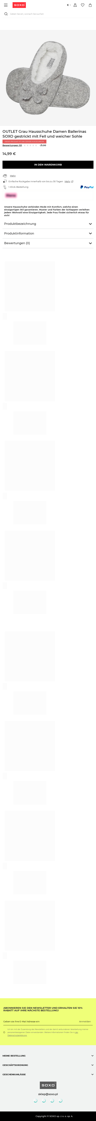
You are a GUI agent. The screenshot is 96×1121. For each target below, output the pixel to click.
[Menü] (6, 5)
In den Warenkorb (48, 164)
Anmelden (85, 1021)
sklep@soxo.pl (48, 1094)
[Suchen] (7, 14)
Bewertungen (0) (12, 145)
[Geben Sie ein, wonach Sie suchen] (48, 14)
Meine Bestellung (14, 1055)
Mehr (13, 175)
